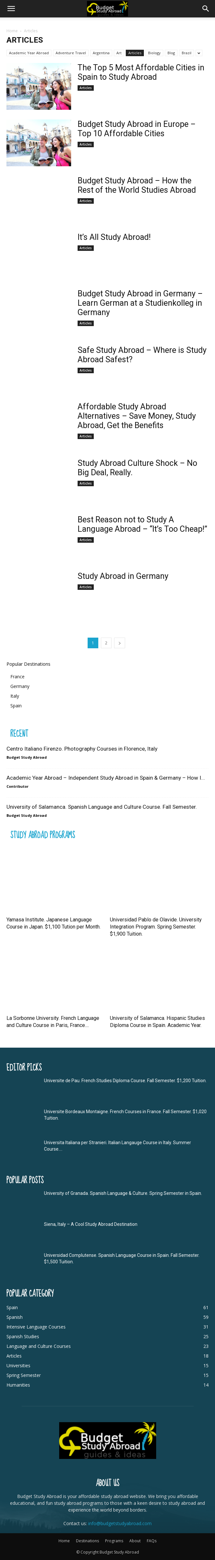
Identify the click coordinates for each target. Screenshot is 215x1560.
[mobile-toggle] (11, 8)
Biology (154, 52)
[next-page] (119, 643)
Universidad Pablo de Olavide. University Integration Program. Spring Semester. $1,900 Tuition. (156, 927)
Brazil (186, 52)
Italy (14, 696)
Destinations (87, 1541)
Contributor (17, 786)
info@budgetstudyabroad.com (120, 1523)
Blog (171, 52)
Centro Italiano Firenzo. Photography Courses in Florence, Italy (81, 748)
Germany (19, 686)
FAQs (151, 1541)
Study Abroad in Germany (123, 576)
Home (12, 31)
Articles (134, 52)
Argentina (101, 52)
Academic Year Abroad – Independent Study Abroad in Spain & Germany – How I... (105, 778)
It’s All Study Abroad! (114, 237)
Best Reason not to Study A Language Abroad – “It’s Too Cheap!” (142, 524)
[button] (206, 8)
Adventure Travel (71, 52)
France (17, 676)
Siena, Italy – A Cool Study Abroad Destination (90, 1224)
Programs (114, 1541)
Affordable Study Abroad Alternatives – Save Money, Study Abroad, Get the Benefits (137, 416)
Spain (16, 706)
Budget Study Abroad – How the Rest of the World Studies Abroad (137, 185)
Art (119, 52)
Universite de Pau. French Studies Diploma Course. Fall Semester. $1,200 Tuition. (125, 1080)
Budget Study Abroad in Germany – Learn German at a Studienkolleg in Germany (140, 303)
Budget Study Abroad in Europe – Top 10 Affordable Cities (137, 128)
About (135, 1541)
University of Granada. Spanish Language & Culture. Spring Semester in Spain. (123, 1193)
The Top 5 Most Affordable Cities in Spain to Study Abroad (141, 72)
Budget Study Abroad (26, 757)
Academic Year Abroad (29, 52)
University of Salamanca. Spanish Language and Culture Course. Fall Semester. (101, 807)
